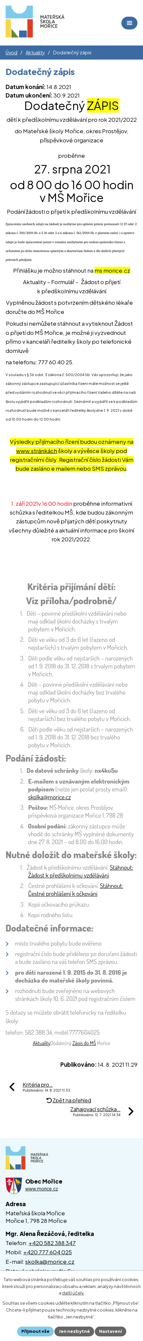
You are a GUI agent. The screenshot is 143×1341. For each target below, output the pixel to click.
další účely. (73, 1293)
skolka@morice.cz (49, 1261)
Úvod (11, 52)
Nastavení (110, 1331)
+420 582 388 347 (52, 1242)
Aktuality (35, 52)
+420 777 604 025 (47, 1252)
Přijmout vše (35, 1331)
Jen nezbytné (74, 1331)
